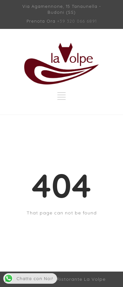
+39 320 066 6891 (77, 21)
